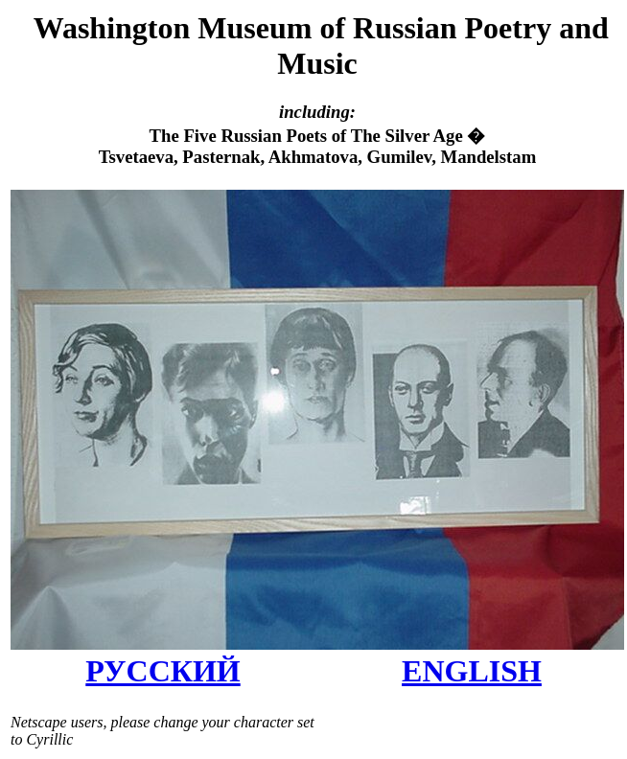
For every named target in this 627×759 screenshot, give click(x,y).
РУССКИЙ (162, 671)
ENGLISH (472, 671)
